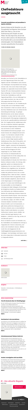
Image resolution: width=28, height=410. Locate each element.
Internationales (10, 288)
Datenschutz (5, 404)
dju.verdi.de (22, 404)
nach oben (23, 240)
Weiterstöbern (18, 387)
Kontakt (23, 402)
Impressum (3, 402)
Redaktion (17, 402)
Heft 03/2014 (5, 273)
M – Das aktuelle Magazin (12, 381)
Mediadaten (11, 402)
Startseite (3, 288)
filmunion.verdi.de (14, 406)
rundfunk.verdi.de (13, 404)
